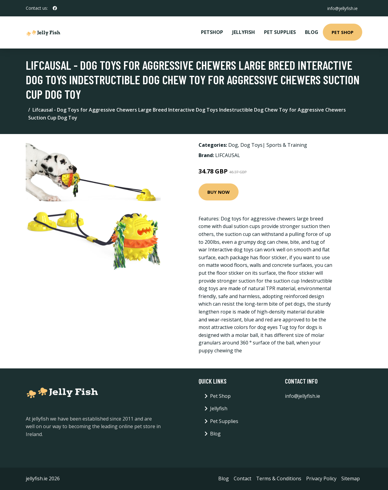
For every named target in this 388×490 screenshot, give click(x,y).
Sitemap (350, 478)
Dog (233, 145)
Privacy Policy (321, 478)
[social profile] (54, 8)
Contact (242, 478)
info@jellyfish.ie (342, 8)
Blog (311, 32)
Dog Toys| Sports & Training (273, 145)
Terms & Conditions (278, 478)
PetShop (212, 32)
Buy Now (218, 192)
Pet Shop (342, 32)
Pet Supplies (280, 32)
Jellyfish (243, 32)
